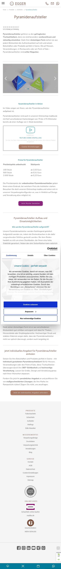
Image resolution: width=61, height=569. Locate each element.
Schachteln (30, 417)
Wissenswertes (30, 435)
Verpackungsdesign (30, 438)
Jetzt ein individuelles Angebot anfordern (30, 393)
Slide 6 (25, 88)
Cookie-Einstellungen (30, 147)
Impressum (30, 476)
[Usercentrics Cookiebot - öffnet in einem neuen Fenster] (47, 248)
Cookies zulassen (30, 305)
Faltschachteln (30, 414)
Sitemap (30, 480)
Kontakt (30, 462)
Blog (30, 452)
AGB (30, 465)
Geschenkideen (30, 528)
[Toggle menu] (3, 3)
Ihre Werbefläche (35, 88)
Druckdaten (30, 441)
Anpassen (30, 311)
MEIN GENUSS (30, 531)
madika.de (30, 515)
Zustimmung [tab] (11, 255)
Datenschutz (30, 469)
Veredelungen (30, 449)
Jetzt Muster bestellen (30, 203)
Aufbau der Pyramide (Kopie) (30, 88)
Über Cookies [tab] (49, 255)
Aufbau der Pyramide (28, 88)
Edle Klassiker (30, 428)
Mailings (30, 424)
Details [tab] (30, 255)
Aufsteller (30, 421)
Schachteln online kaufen (30, 512)
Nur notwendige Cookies (30, 318)
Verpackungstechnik (30, 445)
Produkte (30, 411)
